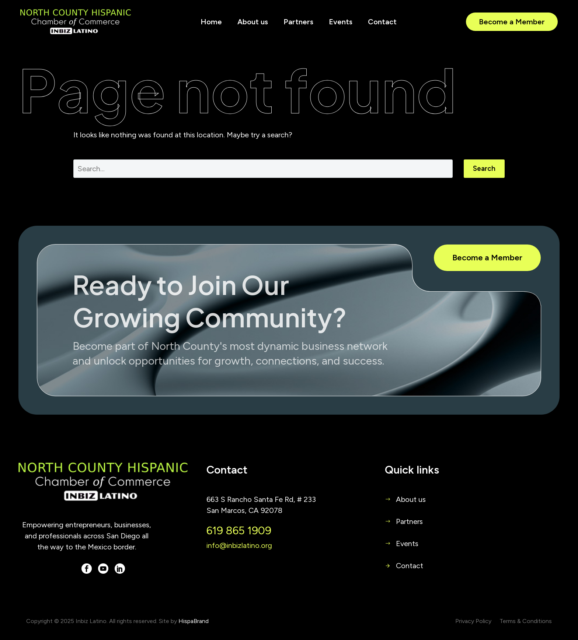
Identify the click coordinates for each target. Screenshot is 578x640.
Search (484, 168)
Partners (298, 21)
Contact (382, 21)
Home (211, 21)
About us (252, 21)
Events (340, 21)
